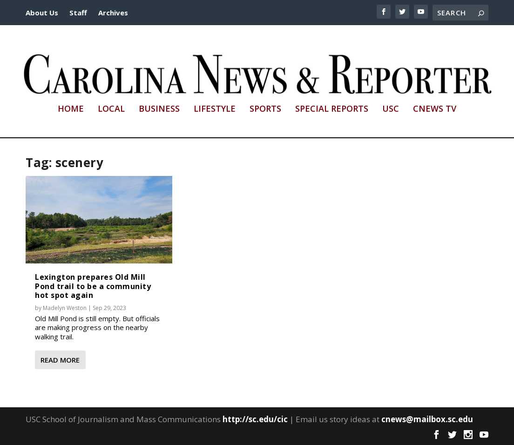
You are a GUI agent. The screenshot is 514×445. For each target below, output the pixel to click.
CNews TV (434, 109)
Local (111, 109)
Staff (78, 12)
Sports (265, 109)
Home (71, 109)
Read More (60, 359)
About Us (42, 12)
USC (390, 109)
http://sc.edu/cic (255, 419)
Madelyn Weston (65, 308)
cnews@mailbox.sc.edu (427, 419)
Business (159, 109)
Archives (113, 12)
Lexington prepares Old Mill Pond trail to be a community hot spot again (93, 286)
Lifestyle (215, 109)
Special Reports (331, 109)
